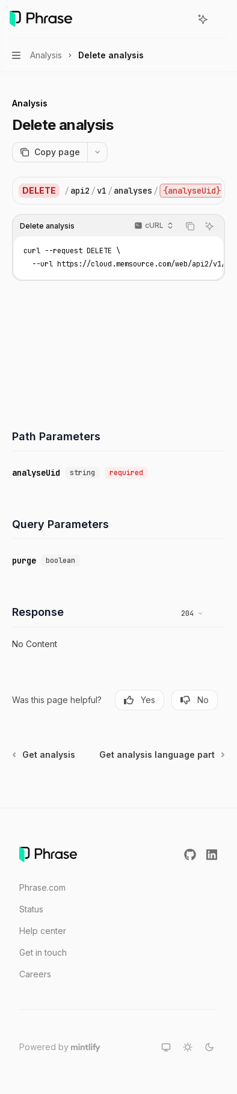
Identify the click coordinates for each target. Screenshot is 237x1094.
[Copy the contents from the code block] (190, 226)
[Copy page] (49, 152)
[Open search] (180, 19)
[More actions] (221, 19)
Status (31, 909)
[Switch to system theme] (166, 1047)
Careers (35, 974)
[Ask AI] (209, 226)
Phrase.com (42, 887)
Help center (42, 931)
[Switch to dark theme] (209, 1047)
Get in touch (43, 952)
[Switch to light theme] (187, 1047)
